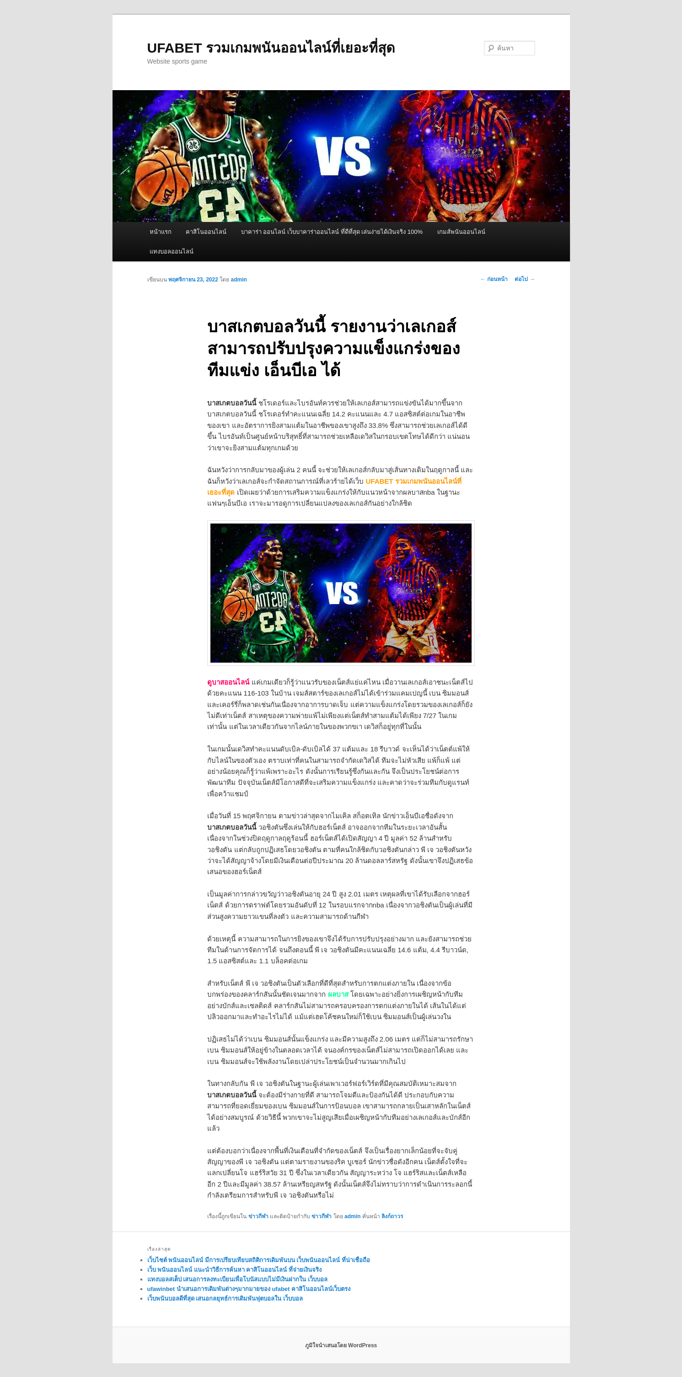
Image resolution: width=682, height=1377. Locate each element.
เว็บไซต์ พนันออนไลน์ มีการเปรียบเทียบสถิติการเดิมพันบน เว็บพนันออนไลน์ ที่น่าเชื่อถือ (258, 1260)
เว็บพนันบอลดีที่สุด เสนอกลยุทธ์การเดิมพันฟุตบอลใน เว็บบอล (225, 1298)
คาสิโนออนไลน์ (206, 231)
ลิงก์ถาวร (392, 1216)
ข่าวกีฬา (258, 1216)
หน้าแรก (161, 231)
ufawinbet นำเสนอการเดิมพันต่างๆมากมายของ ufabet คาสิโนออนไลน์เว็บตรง (249, 1288)
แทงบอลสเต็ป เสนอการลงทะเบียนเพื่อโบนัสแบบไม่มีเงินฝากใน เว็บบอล (237, 1279)
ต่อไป (525, 279)
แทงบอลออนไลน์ (171, 251)
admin (239, 279)
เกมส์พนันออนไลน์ (461, 231)
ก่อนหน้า (494, 279)
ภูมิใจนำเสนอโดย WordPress (341, 1345)
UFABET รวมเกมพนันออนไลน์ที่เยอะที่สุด (271, 47)
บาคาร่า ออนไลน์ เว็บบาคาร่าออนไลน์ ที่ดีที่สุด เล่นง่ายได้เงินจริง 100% (332, 231)
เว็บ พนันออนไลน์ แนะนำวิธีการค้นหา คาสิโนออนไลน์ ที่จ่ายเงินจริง (234, 1269)
